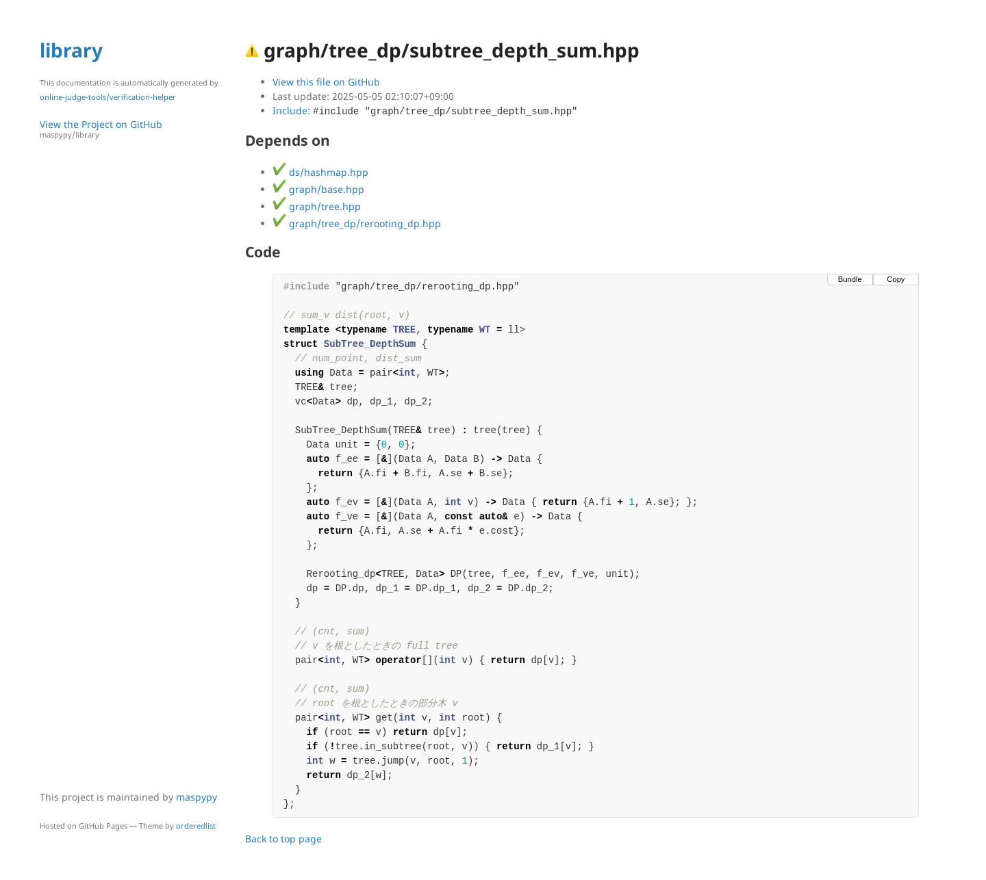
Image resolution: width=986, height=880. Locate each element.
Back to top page (283, 838)
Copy (896, 279)
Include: (425, 110)
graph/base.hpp (318, 189)
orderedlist (196, 825)
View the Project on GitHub (135, 129)
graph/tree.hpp (317, 206)
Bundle (850, 279)
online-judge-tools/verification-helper (108, 97)
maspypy (196, 796)
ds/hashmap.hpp (320, 172)
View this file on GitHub (326, 81)
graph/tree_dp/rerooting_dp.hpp (357, 223)
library (71, 50)
